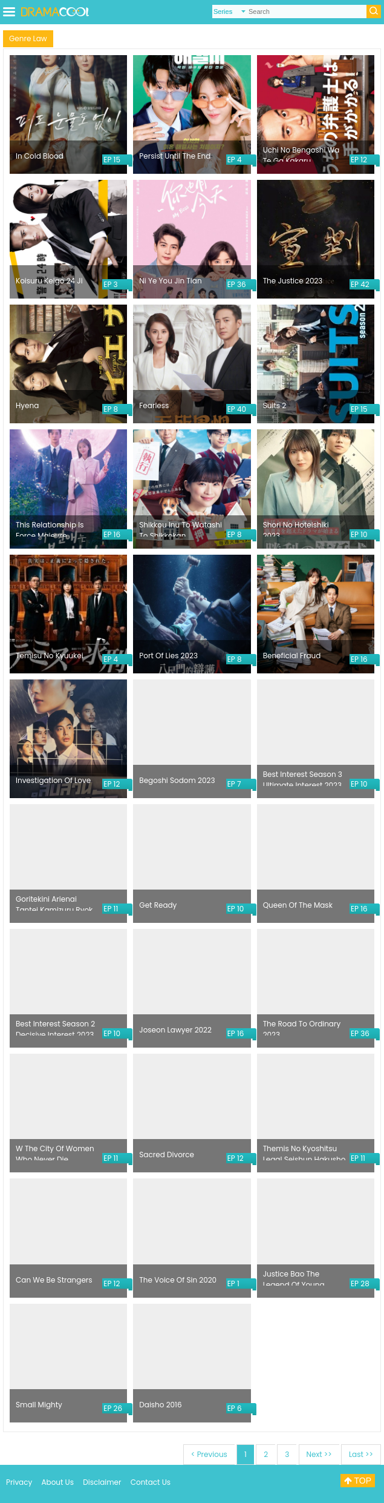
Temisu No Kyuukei (49, 655)
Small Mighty (39, 1404)
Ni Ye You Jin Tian (170, 281)
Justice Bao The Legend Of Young (294, 1277)
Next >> (319, 1454)
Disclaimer (102, 1482)
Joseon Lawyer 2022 (175, 1030)
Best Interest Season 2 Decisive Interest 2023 (55, 1027)
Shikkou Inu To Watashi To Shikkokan (180, 528)
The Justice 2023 (293, 281)
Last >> (361, 1454)
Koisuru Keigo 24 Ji (49, 281)
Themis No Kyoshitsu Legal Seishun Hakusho (304, 1151)
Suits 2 (274, 405)
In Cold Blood (39, 156)
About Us (57, 1482)
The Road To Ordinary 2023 (302, 1027)
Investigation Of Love (53, 780)
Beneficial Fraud (292, 655)
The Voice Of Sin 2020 (177, 1280)
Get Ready (158, 905)
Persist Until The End (174, 156)
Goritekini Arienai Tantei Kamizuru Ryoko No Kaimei (56, 902)
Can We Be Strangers (54, 1280)
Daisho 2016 (160, 1404)
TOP (357, 1480)
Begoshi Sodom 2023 (177, 780)
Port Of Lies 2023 (168, 655)
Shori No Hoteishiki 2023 (296, 528)
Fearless (154, 405)
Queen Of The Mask (298, 905)
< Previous (209, 1454)
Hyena (27, 405)
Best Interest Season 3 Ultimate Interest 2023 (302, 777)
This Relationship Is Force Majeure (50, 528)
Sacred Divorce (166, 1154)
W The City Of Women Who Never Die (55, 1151)
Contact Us (151, 1482)
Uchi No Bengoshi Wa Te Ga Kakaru (301, 153)
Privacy (19, 1482)
